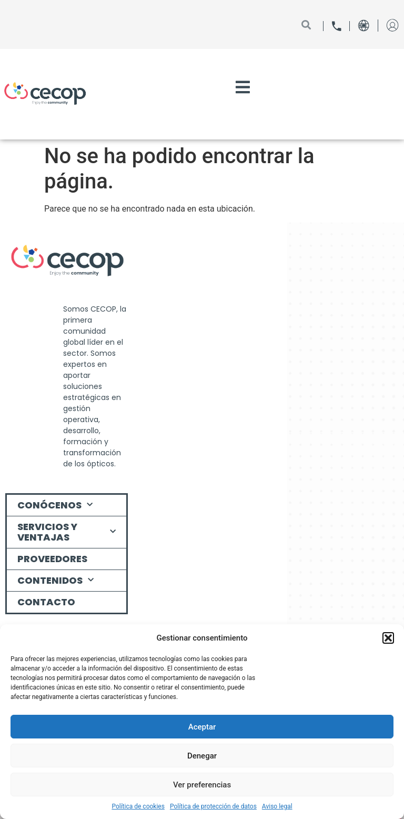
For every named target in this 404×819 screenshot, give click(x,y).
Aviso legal (277, 806)
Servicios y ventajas (66, 532)
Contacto (46, 601)
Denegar (202, 756)
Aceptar (202, 727)
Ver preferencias (202, 785)
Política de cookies (138, 806)
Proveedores (52, 558)
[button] (388, 638)
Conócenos (55, 505)
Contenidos (55, 580)
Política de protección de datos (213, 806)
